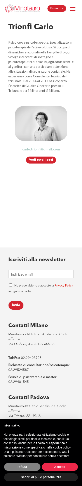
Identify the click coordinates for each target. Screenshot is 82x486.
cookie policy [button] (61, 447)
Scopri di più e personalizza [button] (41, 477)
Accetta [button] (59, 467)
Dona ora (56, 8)
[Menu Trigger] (72, 8)
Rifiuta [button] (22, 467)
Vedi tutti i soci (41, 159)
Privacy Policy (63, 285)
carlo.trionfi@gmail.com (41, 149)
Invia (16, 305)
